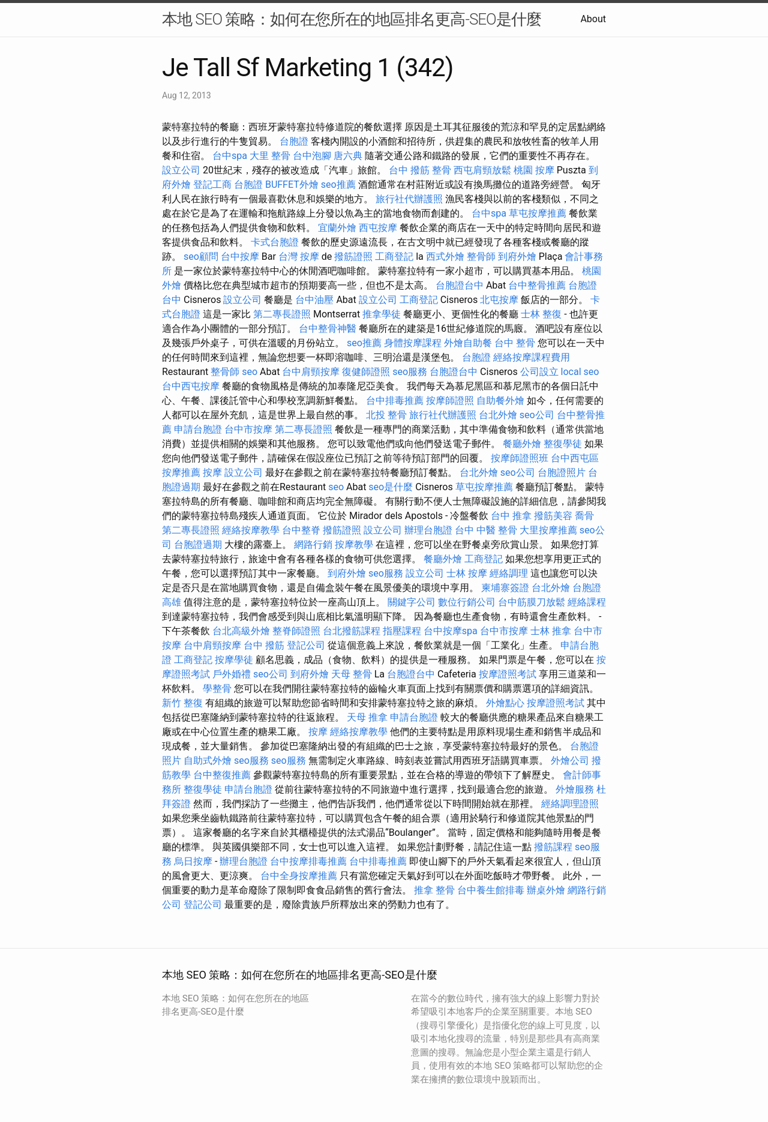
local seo (580, 371)
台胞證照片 (562, 472)
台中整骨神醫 (327, 328)
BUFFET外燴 (292, 184)
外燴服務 (575, 789)
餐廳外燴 (522, 443)
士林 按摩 (466, 573)
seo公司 (537, 415)
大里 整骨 (270, 155)
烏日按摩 (193, 861)
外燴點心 (505, 703)
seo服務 (409, 371)
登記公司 (306, 645)
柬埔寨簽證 (505, 587)
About (593, 19)
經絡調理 (509, 573)
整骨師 (481, 256)
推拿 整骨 (434, 890)
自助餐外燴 (500, 400)
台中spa (229, 155)
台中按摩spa (451, 631)
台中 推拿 (511, 515)
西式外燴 (445, 256)
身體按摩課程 (413, 343)
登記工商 (212, 184)
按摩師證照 (450, 400)
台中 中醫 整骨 (486, 530)
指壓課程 (402, 631)
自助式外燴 (208, 760)
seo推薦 (338, 184)
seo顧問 (201, 256)
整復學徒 (563, 443)
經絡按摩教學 (251, 530)
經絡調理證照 (570, 803)
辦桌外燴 (546, 890)
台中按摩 (240, 256)
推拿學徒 (381, 314)
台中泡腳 (312, 155)
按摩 (212, 472)
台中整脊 (301, 530)
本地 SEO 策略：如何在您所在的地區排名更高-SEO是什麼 (351, 19)
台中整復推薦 (222, 775)
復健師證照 (366, 371)
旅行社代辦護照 (409, 199)
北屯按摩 (499, 299)
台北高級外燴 (241, 631)
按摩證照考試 (507, 674)
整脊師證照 (296, 631)
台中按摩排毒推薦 (308, 861)
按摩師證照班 (519, 458)
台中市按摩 (248, 429)
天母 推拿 (367, 717)
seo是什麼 (390, 487)
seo (249, 371)
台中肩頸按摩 (311, 371)
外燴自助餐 (468, 343)
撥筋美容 (553, 515)
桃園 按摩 (534, 170)
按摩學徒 (234, 659)
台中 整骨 (514, 343)
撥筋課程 (553, 847)
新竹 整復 (182, 703)
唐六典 (348, 155)
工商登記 (394, 256)
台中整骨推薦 (537, 285)
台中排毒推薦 (395, 400)
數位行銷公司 (467, 602)
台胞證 (294, 141)
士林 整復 (541, 314)
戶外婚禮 (231, 674)
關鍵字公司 (412, 602)
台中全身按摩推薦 (298, 875)
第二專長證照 (282, 314)
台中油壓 (314, 299)
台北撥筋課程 (351, 631)
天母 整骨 (351, 674)
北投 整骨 (386, 415)
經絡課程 (587, 602)
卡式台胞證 (275, 242)
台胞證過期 (198, 544)
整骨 (441, 170)
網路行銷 (313, 544)
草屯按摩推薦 (537, 213)
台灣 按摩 (298, 256)
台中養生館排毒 (490, 890)
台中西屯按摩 (191, 386)
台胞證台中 (460, 285)
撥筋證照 (353, 256)
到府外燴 (517, 256)
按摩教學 (354, 544)
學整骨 (217, 688)
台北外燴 (498, 415)
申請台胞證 (198, 429)
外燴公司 (570, 760)
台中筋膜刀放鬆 (531, 602)
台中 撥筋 (409, 170)
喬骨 (584, 515)
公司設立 (539, 371)
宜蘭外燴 (337, 227)
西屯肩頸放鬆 (482, 170)
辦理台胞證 (428, 530)
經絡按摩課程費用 (531, 357)
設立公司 (181, 170)
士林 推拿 (550, 631)
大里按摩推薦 (548, 530)
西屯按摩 (378, 227)
